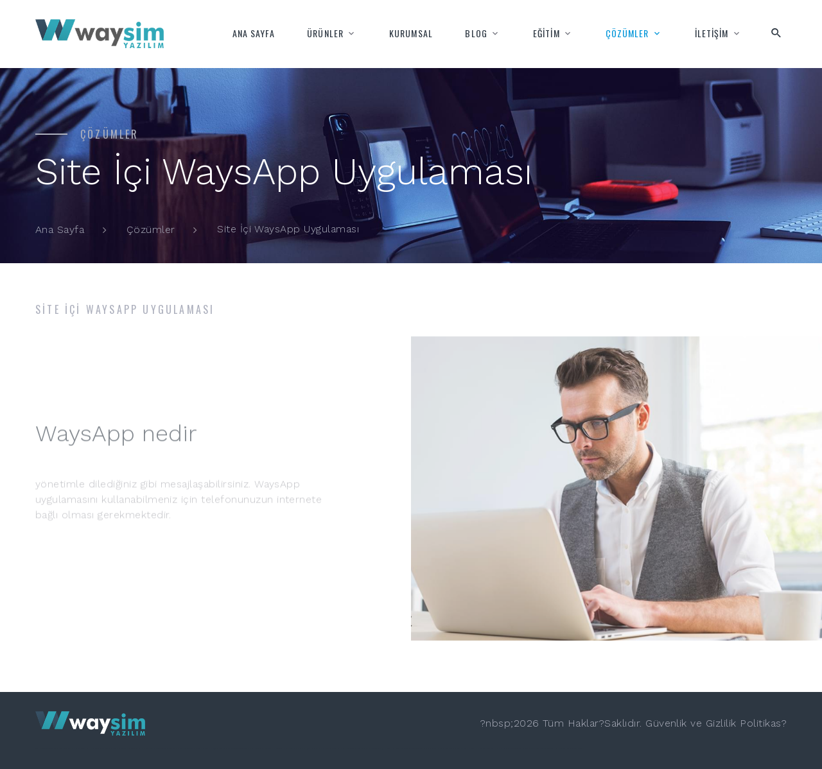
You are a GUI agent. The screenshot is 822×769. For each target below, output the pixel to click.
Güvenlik (666, 723)
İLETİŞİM (712, 33)
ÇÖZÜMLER (627, 33)
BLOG (476, 33)
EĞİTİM (546, 33)
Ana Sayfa (59, 229)
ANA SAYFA (253, 33)
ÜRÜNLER (325, 33)
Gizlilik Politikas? (746, 723)
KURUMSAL (411, 33)
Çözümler (151, 229)
